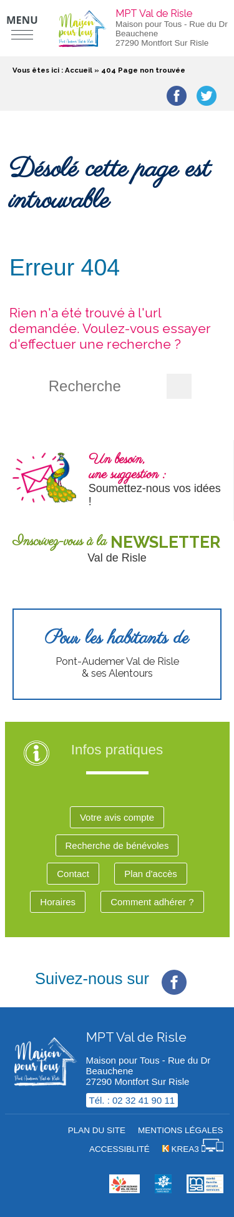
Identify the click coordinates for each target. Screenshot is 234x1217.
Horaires (58, 901)
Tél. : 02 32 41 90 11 (132, 1100)
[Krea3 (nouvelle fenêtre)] (192, 1149)
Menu (22, 20)
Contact (73, 873)
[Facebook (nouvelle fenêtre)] (174, 972)
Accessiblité (119, 1149)
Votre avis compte (117, 817)
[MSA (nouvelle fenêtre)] (205, 1189)
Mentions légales (180, 1130)
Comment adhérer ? (151, 901)
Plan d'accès (150, 873)
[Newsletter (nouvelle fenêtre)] (117, 549)
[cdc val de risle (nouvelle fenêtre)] (124, 1189)
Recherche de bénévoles (117, 845)
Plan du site (96, 1130)
